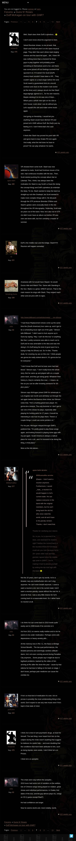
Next (58, 22)
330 (13, 298)
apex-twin (11, 180)
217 (13, 486)
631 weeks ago (63, 152)
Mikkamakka (11, 483)
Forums (8, 12)
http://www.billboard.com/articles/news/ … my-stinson (41, 317)
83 (13, 330)
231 (13, 260)
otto (11, 326)
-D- (11, 257)
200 (13, 184)
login (38, 9)
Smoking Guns (11, 294)
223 (13, 716)
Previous (14, 22)
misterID (14, 48)
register (31, 9)
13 (52, 22)
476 (16, 52)
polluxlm (11, 713)
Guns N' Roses (24, 12)
